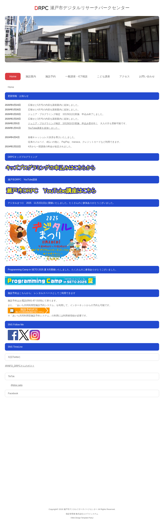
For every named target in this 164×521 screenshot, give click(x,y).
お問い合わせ (147, 76)
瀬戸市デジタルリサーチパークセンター (82, 7)
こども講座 (103, 76)
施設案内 (31, 76)
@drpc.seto (16, 385)
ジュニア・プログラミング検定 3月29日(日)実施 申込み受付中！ (63, 123)
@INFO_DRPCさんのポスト (19, 366)
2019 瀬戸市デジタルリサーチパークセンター (78, 509)
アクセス (124, 76)
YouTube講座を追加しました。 (44, 128)
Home (12, 76)
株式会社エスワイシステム (87, 514)
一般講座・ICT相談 (76, 76)
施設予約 (50, 76)
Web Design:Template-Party (82, 518)
